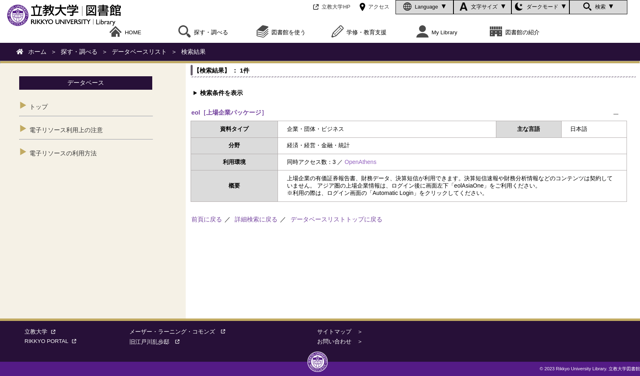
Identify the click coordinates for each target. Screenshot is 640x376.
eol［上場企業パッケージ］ (229, 112)
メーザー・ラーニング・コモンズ (180, 332)
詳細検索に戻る (256, 219)
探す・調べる (79, 51)
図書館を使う (281, 32)
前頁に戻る (206, 219)
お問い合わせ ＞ (340, 341)
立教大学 (41, 332)
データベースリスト (139, 51)
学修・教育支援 (359, 32)
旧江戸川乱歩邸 (157, 342)
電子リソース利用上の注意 (66, 129)
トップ (38, 106)
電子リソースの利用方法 (63, 153)
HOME (125, 32)
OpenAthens (360, 162)
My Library (437, 32)
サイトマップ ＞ (340, 332)
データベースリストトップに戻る (336, 219)
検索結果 (193, 51)
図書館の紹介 (515, 32)
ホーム (37, 51)
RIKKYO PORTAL (52, 341)
